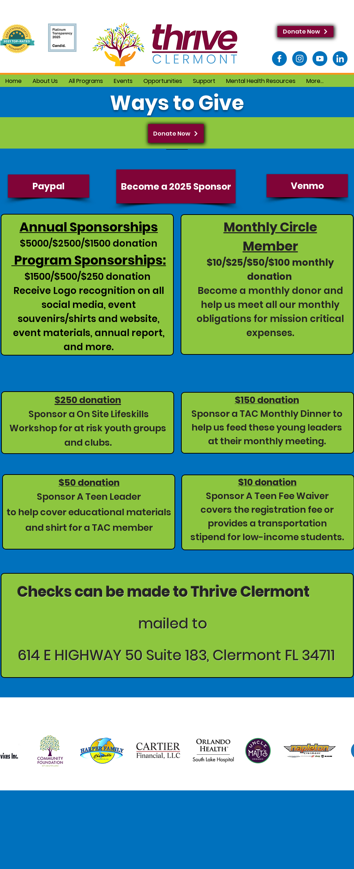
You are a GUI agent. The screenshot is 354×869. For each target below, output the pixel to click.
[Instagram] (299, 58)
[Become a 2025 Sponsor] (176, 186)
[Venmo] (307, 185)
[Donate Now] (305, 31)
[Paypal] (48, 186)
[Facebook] (279, 58)
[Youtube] (319, 58)
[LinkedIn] (340, 58)
